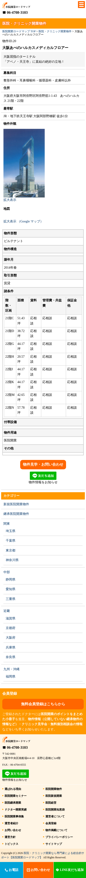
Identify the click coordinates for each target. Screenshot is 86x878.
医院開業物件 (53, 789)
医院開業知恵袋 (55, 809)
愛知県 (10, 589)
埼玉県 (10, 531)
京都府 (10, 628)
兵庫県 (10, 647)
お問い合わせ (13, 830)
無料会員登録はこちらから (43, 704)
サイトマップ (53, 844)
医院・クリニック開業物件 (55, 31)
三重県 (10, 599)
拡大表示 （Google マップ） (23, 221)
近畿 (6, 611)
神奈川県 (12, 560)
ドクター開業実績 (16, 809)
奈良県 (10, 657)
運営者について (55, 816)
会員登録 (50, 823)
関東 (6, 523)
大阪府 (10, 637)
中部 (6, 572)
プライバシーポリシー (59, 837)
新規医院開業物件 (16, 504)
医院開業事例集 (14, 816)
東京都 (10, 550)
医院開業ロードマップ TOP (19, 31)
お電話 (12, 870)
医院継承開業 (13, 802)
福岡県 (10, 676)
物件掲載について (56, 830)
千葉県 (10, 540)
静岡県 (10, 579)
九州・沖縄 (11, 669)
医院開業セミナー (16, 795)
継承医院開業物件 (16, 514)
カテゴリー (11, 495)
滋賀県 (10, 618)
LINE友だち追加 (70, 870)
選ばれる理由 (13, 789)
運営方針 (10, 837)
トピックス (11, 844)
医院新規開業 (53, 795)
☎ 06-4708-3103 (15, 12)
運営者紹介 (11, 823)
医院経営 (50, 802)
